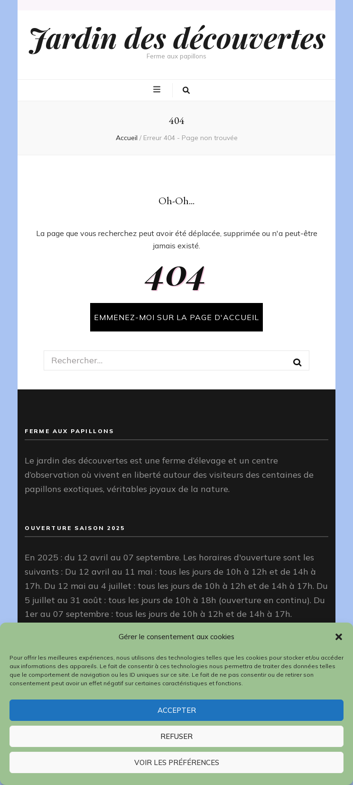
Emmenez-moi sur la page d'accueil (176, 317)
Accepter (177, 710)
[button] (339, 637)
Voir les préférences (176, 762)
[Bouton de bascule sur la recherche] (186, 90)
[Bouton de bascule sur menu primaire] (158, 90)
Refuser (176, 736)
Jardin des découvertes (176, 37)
